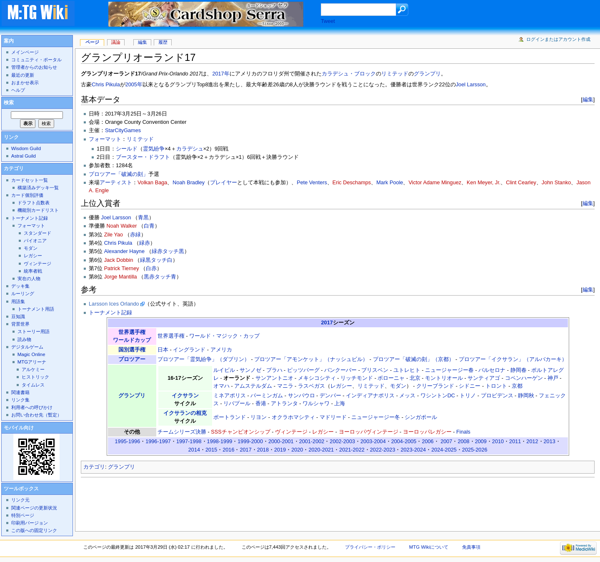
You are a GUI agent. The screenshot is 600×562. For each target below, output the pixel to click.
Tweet (328, 21)
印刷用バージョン (29, 522)
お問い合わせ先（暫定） (36, 414)
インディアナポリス (370, 396)
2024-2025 (444, 450)
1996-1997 (158, 441)
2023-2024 (413, 450)
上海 (339, 403)
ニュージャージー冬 (375, 417)
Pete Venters (312, 183)
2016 (228, 450)
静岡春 (518, 370)
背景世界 (20, 323)
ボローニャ (391, 378)
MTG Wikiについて (428, 546)
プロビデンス (497, 396)
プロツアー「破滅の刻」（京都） (413, 359)
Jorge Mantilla (120, 277)
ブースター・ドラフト (143, 157)
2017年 (220, 74)
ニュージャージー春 (449, 370)
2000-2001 (281, 441)
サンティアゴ (484, 378)
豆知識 (18, 316)
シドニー (469, 386)
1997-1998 (189, 441)
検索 (9, 102)
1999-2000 (250, 441)
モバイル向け (19, 427)
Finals (463, 432)
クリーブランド (435, 386)
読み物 (24, 339)
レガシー (341, 386)
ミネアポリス (229, 396)
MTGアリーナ (32, 361)
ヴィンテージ (291, 432)
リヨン (258, 417)
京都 (517, 386)
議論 (115, 42)
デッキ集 (20, 286)
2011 (515, 441)
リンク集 (20, 399)
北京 (415, 378)
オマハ (221, 386)
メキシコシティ (317, 378)
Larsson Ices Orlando (114, 304)
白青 (149, 226)
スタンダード (37, 233)
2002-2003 (342, 441)
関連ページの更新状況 (34, 507)
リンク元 (20, 499)
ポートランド (229, 417)
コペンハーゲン (524, 378)
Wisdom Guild (26, 148)
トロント (496, 386)
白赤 (151, 268)
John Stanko (556, 183)
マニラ (285, 386)
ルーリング (22, 293)
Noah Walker (122, 226)
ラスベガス (311, 386)
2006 (427, 441)
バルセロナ (491, 370)
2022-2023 (382, 450)
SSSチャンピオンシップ (240, 432)
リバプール (236, 403)
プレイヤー (223, 183)
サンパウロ (301, 396)
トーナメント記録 (110, 313)
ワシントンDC (437, 396)
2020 (297, 450)
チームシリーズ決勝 (182, 432)
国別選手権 (131, 350)
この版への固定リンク (34, 530)
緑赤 (144, 243)
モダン (398, 386)
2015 (211, 450)
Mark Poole (389, 183)
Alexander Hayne (124, 251)
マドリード (333, 417)
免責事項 (471, 546)
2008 (463, 441)
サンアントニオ (274, 378)
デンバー (330, 396)
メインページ (25, 52)
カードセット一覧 (29, 180)
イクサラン (185, 396)
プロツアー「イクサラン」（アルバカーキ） (513, 359)
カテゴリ (94, 467)
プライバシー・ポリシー (370, 546)
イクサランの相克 (185, 413)
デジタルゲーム (27, 346)
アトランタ (284, 403)
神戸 (553, 378)
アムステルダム (253, 386)
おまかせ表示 (25, 82)
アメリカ (221, 350)
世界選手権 (131, 332)
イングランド (189, 350)
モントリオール (444, 378)
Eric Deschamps (351, 183)
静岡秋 (526, 396)
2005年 (133, 85)
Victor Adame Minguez (434, 183)
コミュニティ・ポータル (36, 59)
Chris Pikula (106, 85)
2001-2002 (312, 441)
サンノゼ (250, 370)
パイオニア (35, 240)
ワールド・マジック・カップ (224, 336)
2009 (481, 441)
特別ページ (22, 515)
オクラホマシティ (293, 417)
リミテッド (394, 74)
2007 (446, 441)
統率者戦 (33, 270)
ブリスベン (374, 370)
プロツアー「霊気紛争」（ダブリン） (204, 359)
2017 (327, 323)
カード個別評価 (27, 195)
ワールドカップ (132, 340)
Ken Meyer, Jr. (483, 183)
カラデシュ (189, 149)
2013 (549, 441)
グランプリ (427, 74)
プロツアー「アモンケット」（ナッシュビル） (311, 359)
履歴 (163, 42)
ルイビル (224, 370)
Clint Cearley (521, 183)
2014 (194, 450)
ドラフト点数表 (34, 202)
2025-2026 (475, 450)
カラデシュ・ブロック (349, 74)
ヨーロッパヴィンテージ (368, 432)
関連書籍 (20, 392)
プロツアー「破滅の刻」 (118, 174)
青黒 (143, 218)
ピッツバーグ (303, 370)
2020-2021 (321, 450)
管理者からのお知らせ (34, 67)
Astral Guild (23, 155)
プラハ (274, 370)
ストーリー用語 (34, 331)
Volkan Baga (152, 183)
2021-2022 (352, 450)
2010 (498, 441)
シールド (127, 149)
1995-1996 (127, 441)
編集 (587, 99)
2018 (263, 450)
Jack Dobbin (118, 260)
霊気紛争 (154, 149)
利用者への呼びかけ (31, 407)
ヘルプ (18, 90)
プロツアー (131, 359)
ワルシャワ (316, 403)
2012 (532, 441)
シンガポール (421, 417)
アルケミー (33, 369)
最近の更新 (22, 75)
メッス (407, 396)
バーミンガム (266, 396)
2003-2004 (373, 441)
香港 (260, 403)
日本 (163, 350)
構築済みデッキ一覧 (38, 187)
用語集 (18, 301)
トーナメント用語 (36, 308)
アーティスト (116, 183)
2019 (280, 450)
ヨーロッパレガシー (427, 432)
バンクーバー (340, 370)
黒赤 (149, 277)
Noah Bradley (188, 183)
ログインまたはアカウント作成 (558, 39)
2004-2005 (404, 441)
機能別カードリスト (38, 210)
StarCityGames (123, 130)
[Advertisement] (232, 502)
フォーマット (105, 139)
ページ (92, 42)
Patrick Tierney (121, 268)
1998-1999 (219, 441)
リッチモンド (356, 378)
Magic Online (31, 354)
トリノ (468, 396)
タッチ (170, 251)
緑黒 (145, 260)
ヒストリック (35, 376)
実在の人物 (29, 278)
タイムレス (33, 384)
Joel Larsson (471, 85)
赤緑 (135, 235)
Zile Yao (113, 235)
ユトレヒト (406, 370)
